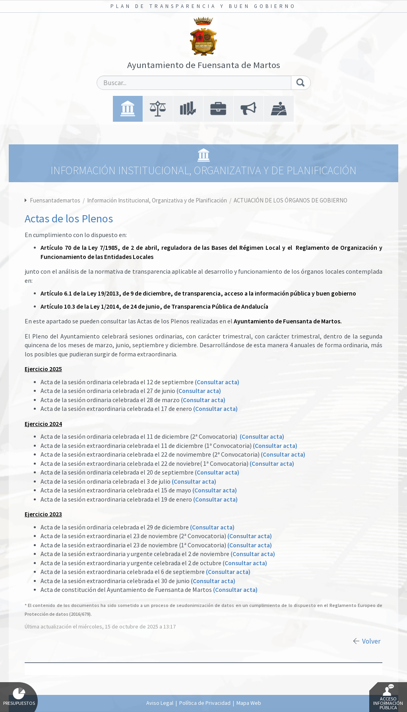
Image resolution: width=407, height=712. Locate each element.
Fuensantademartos (55, 200)
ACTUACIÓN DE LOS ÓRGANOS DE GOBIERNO (290, 200)
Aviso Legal (159, 702)
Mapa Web (248, 702)
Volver (371, 641)
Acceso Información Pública (388, 697)
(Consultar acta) (217, 382)
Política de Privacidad (205, 702)
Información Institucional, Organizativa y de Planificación (157, 200)
